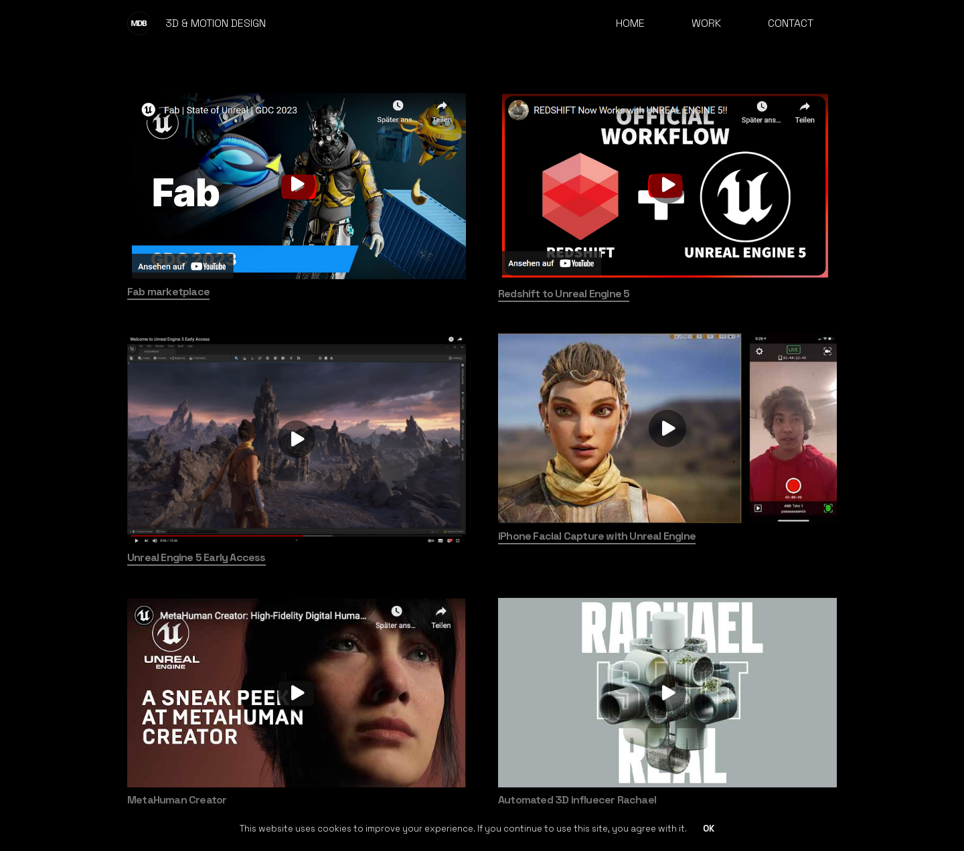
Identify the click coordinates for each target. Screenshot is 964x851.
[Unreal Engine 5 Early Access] (296, 439)
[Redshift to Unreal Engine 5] (667, 185)
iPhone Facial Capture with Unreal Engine (597, 536)
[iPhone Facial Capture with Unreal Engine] (667, 428)
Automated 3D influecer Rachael (577, 800)
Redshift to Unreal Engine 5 (563, 294)
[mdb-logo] (139, 23)
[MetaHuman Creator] (296, 692)
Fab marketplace (168, 292)
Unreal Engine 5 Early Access (196, 557)
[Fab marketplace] (296, 184)
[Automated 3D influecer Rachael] (667, 692)
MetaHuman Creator (176, 800)
